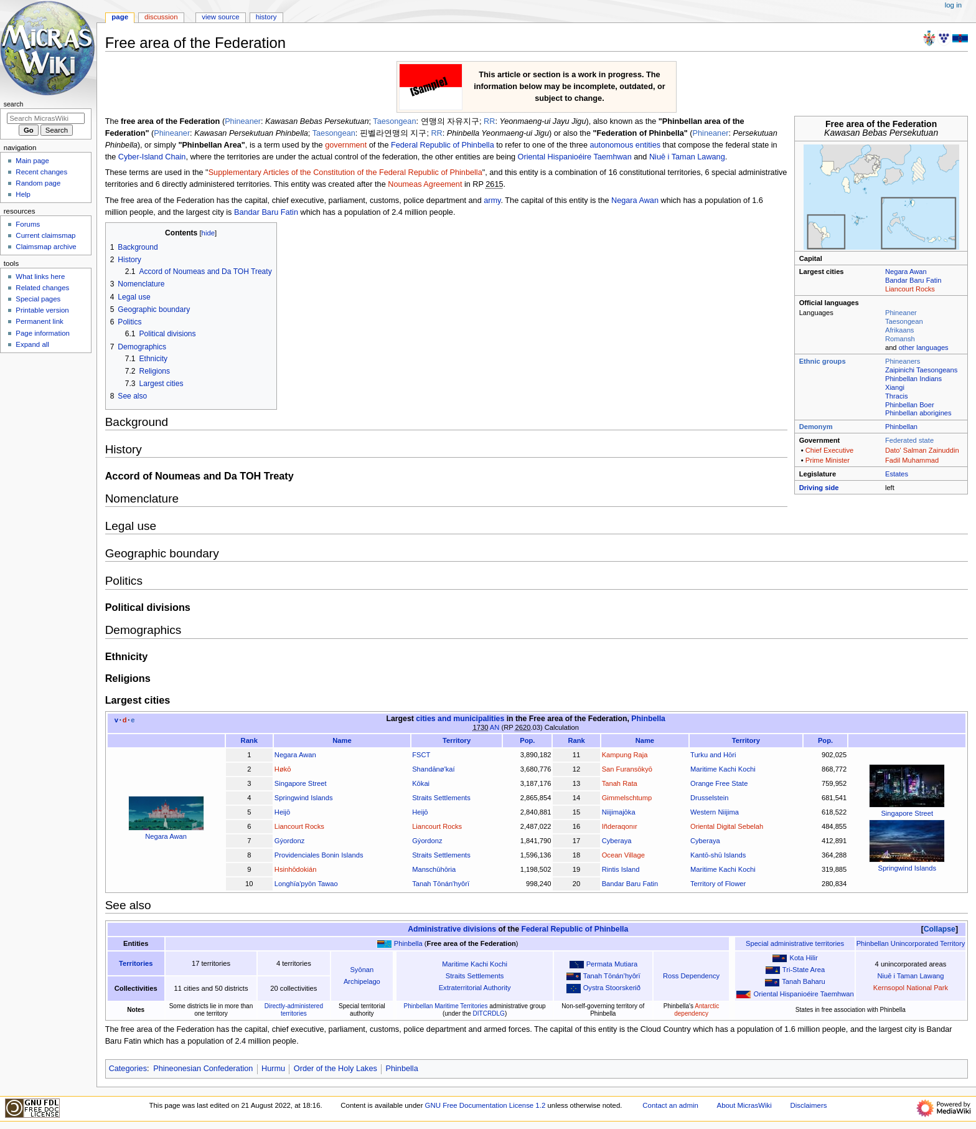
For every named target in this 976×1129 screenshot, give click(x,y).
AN (495, 727)
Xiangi (894, 387)
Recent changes (41, 172)
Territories (135, 963)
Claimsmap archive (46, 246)
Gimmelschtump (627, 797)
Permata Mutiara (611, 964)
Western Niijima (714, 812)
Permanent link (39, 321)
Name (341, 740)
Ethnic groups (822, 361)
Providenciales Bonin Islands (319, 855)
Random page (38, 183)
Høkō (282, 769)
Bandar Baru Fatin (913, 280)
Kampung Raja (625, 754)
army (492, 200)
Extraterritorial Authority (475, 987)
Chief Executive (829, 450)
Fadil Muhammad (912, 460)
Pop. (527, 740)
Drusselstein (709, 797)
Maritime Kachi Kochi (723, 769)
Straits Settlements (441, 797)
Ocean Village (623, 855)
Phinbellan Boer (909, 405)
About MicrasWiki (744, 1105)
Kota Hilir (803, 957)
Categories (128, 1068)
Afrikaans (899, 330)
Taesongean (904, 321)
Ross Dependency (691, 976)
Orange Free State (719, 783)
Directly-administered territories (294, 1010)
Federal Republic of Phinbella (442, 145)
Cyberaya (617, 840)
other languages (924, 347)
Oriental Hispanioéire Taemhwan (575, 157)
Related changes (42, 287)
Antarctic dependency (696, 1010)
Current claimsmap (45, 235)
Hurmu (273, 1068)
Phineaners (902, 361)
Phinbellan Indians (913, 378)
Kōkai (420, 783)
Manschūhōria (434, 869)
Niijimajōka (619, 812)
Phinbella (648, 718)
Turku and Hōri (713, 754)
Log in (953, 5)
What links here (40, 276)
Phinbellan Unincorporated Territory (910, 943)
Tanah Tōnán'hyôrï (440, 883)
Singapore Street (907, 813)
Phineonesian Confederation (203, 1068)
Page (119, 17)
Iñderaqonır (619, 826)
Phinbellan (901, 426)
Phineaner (901, 312)
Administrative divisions (452, 929)
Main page (32, 160)
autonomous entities (625, 145)
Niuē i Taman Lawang (687, 157)
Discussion (160, 17)
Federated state (909, 440)
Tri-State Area (803, 969)
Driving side (819, 487)
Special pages (38, 299)
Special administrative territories (795, 943)
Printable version (42, 310)
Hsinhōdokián (295, 869)
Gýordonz (289, 840)
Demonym (816, 426)
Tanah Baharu (803, 981)
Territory (457, 740)
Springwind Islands (907, 868)
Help (23, 194)
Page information (43, 333)
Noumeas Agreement (425, 184)
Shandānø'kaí (433, 769)
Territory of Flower (718, 883)
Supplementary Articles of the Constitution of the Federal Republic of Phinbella (345, 172)
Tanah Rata (619, 783)
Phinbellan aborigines (918, 413)
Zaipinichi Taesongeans (921, 370)
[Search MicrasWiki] (46, 118)
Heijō (282, 812)
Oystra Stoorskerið (611, 987)
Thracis (896, 396)
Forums (28, 224)
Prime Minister (827, 460)
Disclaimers (808, 1105)
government (346, 145)
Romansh (900, 338)
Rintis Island (621, 869)
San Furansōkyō (627, 769)
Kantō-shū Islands (718, 855)
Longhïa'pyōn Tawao (306, 883)
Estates (896, 474)
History (266, 17)
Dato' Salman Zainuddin (922, 450)
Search (14, 104)
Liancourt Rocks (910, 289)
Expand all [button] (32, 344)
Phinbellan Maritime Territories (445, 1006)
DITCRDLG (489, 1013)
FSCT (421, 754)
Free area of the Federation (578, 718)
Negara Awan (906, 271)
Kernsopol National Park (910, 987)
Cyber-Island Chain (152, 157)
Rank (249, 740)
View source (220, 17)
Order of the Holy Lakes (335, 1068)
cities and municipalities (460, 718)
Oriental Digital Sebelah (726, 826)
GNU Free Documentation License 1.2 (485, 1105)
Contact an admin (670, 1105)
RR (489, 121)
